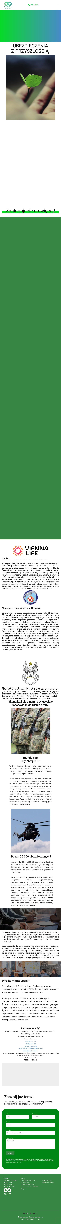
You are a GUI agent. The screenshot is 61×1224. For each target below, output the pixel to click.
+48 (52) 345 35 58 (31, 1046)
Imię (7, 1114)
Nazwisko (34, 1114)
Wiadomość (9, 1138)
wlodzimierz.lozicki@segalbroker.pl (31, 1048)
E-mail (8, 1122)
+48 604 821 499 (30, 1044)
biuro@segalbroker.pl (30, 1051)
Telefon (8, 1130)
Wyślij (10, 1153)
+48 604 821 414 (33, 5)
